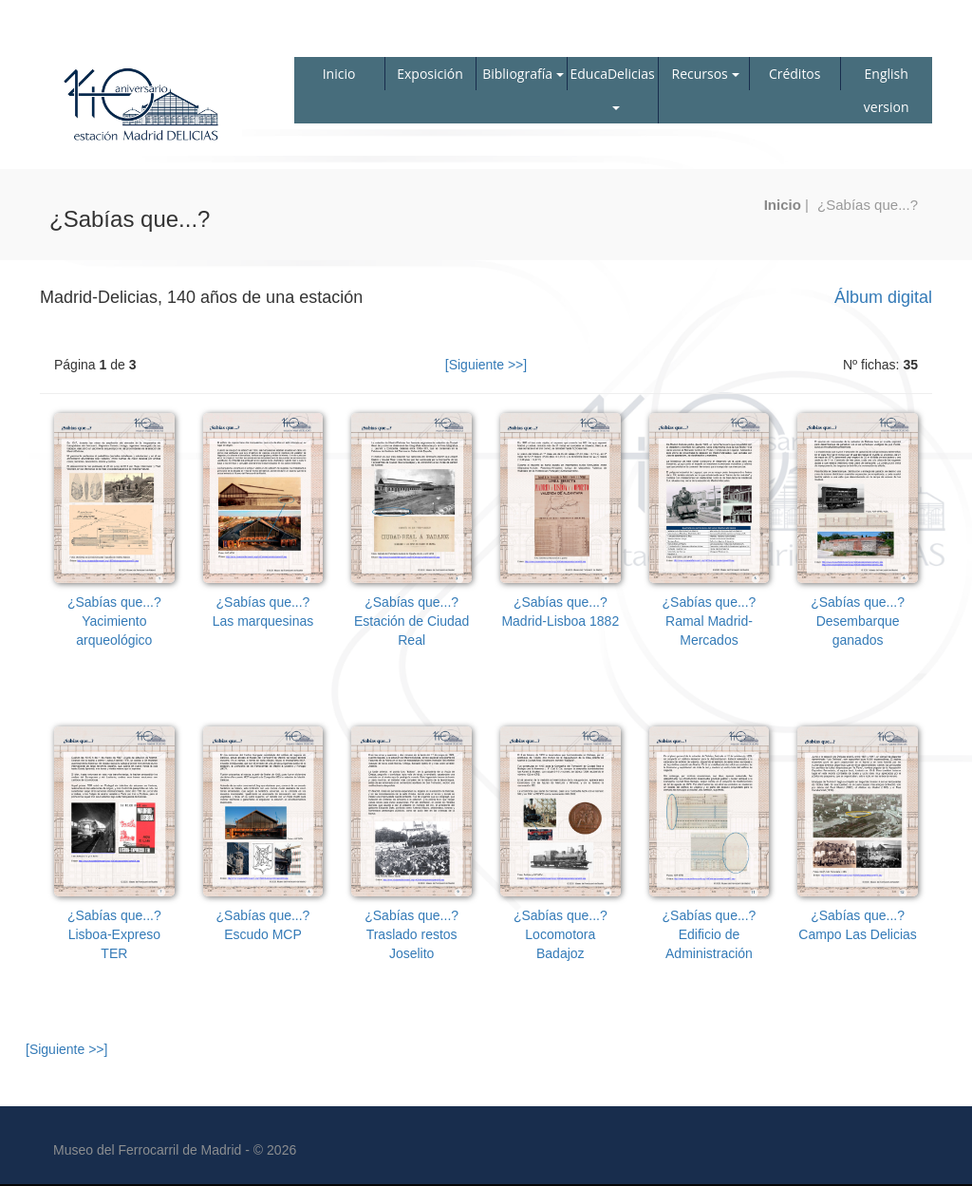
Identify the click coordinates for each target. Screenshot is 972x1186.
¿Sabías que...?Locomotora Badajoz (561, 934)
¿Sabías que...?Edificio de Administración (710, 934)
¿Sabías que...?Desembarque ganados (858, 621)
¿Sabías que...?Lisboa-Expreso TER (114, 934)
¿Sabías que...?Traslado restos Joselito (411, 934)
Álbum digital (883, 297)
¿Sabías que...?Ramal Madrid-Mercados (710, 621)
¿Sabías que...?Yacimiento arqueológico (114, 621)
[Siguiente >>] (486, 364)
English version (886, 90)
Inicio (339, 74)
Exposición (430, 74)
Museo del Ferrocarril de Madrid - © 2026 (174, 1150)
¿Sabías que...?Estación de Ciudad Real (411, 621)
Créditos (795, 74)
